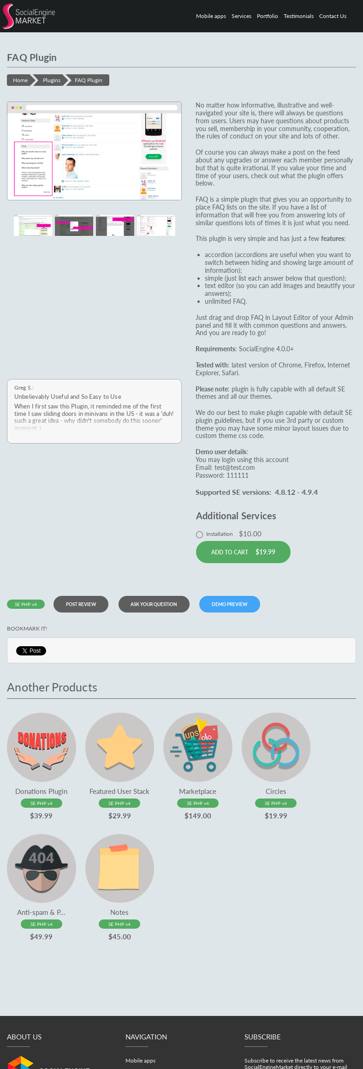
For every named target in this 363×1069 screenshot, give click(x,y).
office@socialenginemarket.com (62, 1038)
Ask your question (162, 604)
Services (241, 15)
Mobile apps (211, 15)
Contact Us (332, 15)
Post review (85, 604)
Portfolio (267, 15)
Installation (229, 533)
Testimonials (299, 15)
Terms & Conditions (236, 1064)
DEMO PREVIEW (242, 604)
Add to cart (243, 552)
